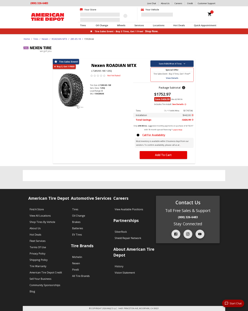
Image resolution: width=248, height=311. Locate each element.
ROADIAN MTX (59, 38)
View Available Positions (129, 209)
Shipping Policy (39, 260)
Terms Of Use (38, 247)
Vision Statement (125, 272)
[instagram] (187, 234)
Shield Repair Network (128, 238)
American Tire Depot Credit (46, 272)
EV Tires (77, 234)
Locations (158, 25)
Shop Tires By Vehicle (42, 222)
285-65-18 (75, 38)
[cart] (210, 14)
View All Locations (40, 215)
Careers (178, 3)
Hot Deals (179, 25)
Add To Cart (163, 155)
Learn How (177, 130)
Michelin (77, 257)
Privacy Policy (37, 253)
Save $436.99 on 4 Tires (172, 63)
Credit (190, 3)
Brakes (76, 222)
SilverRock (121, 231)
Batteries (77, 228)
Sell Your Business (40, 279)
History (119, 266)
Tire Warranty (38, 266)
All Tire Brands (81, 276)
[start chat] (233, 303)
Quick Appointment (205, 25)
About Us (165, 3)
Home (27, 38)
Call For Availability (153, 135)
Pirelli (75, 269)
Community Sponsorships (45, 285)
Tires (83, 25)
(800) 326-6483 (188, 217)
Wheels (121, 25)
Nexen (45, 38)
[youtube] (199, 234)
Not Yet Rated (113, 75)
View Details (172, 78)
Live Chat (151, 3)
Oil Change (102, 25)
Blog (32, 291)
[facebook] (175, 234)
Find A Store (37, 209)
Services (139, 25)
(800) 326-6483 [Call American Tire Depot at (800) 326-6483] (39, 3)
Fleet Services (38, 241)
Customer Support (206, 3)
